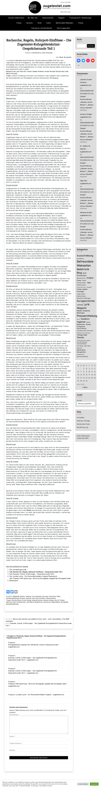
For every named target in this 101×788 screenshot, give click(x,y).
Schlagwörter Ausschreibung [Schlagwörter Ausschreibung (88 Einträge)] (81, 327)
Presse (80, 23)
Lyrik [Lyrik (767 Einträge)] (87, 304)
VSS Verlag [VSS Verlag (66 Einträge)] (80, 346)
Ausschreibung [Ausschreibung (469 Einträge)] (85, 255)
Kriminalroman (21, 602)
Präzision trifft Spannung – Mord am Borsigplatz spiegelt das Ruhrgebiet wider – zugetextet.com (38, 685)
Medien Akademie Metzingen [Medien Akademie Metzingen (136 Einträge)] (83, 312)
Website (12, 750)
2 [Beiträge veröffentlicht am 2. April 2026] (86, 369)
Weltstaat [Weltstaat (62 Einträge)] (79, 348)
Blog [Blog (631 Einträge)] (79, 272)
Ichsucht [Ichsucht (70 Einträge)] (89, 287)
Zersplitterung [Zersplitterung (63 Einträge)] (80, 354)
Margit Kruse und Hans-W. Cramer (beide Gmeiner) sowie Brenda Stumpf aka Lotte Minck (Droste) (37, 72)
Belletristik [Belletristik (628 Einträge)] (83, 269)
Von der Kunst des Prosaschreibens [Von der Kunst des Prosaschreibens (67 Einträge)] (82, 342)
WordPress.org (82, 427)
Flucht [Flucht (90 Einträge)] (84, 280)
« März (85, 387)
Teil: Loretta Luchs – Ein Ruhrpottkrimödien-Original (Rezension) (33, 576)
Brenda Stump (16, 600)
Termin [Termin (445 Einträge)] (80, 337)
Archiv (79, 400)
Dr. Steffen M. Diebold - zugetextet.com (85, 149)
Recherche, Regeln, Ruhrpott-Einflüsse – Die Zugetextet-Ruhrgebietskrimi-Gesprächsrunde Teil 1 (38, 44)
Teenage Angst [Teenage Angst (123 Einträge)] (82, 335)
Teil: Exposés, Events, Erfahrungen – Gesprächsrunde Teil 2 (32, 574)
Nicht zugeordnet (63, 28)
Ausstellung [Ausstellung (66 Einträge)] (80, 258)
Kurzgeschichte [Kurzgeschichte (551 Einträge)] (86, 300)
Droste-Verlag (26, 600)
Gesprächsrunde (37, 600)
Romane (22, 598)
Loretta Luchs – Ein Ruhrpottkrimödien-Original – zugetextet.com (40, 695)
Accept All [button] (94, 784)
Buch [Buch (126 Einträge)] (84, 273)
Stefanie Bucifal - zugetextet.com (86, 214)
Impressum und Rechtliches (41, 28)
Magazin (61, 18)
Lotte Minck (30, 602)
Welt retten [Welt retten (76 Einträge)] (87, 346)
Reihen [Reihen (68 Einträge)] (88, 322)
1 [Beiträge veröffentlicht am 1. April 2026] (83, 369)
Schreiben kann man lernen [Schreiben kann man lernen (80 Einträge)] (85, 330)
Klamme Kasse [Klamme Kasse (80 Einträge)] (81, 296)
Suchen (91, 46)
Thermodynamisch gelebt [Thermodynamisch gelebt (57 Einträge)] (83, 340)
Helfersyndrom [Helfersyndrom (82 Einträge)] (81, 285)
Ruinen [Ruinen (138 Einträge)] (88, 324)
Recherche (47, 602)
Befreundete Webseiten (64, 23)
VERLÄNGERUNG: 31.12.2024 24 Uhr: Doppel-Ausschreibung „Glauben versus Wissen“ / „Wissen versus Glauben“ (87, 99)
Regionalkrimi (55, 602)
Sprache (29, 23)
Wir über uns (32, 18)
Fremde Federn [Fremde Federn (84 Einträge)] (81, 283)
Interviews (52, 596)
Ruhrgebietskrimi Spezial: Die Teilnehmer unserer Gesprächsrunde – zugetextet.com (33, 646)
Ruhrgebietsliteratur (12, 604)
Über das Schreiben (38, 598)
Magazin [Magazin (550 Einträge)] (82, 308)
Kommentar (14, 715)
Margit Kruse (39, 602)
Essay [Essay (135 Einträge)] (79, 280)
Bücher (22, 596)
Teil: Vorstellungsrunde (17, 570)
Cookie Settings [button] (83, 784)
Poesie (18, 23)
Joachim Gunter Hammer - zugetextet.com (86, 82)
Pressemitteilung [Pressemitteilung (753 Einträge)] (87, 315)
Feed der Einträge (83, 421)
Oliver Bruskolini (47, 53)
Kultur (48, 23)
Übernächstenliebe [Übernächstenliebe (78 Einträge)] (82, 356)
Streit (39, 23)
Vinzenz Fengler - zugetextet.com (86, 115)
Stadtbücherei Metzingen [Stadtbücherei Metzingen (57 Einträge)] (83, 333)
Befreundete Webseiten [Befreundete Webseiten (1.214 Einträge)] (85, 263)
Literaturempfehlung (12, 598)
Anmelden (80, 417)
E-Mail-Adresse (15, 743)
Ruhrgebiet (64, 602)
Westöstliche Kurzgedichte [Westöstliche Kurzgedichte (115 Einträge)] (81, 351)
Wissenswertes (47, 18)
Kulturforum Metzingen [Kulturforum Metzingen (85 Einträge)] (84, 298)
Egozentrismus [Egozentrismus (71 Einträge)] (81, 278)
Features (28, 596)
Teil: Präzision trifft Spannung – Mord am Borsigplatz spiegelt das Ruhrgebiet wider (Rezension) (40, 579)
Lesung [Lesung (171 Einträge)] (80, 305)
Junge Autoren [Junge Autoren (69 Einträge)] (81, 294)
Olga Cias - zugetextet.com (85, 182)
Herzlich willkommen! (16, 18)
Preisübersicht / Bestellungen (80, 18)
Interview (18, 60)
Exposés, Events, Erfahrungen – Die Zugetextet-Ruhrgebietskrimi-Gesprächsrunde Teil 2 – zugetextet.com (32, 659)
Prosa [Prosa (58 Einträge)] (78, 319)
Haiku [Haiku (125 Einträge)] (89, 283)
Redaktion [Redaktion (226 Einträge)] (85, 319)
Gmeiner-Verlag (48, 600)
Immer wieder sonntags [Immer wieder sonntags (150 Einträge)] (82, 290)
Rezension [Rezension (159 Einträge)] (81, 324)
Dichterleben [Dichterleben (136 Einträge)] (81, 275)
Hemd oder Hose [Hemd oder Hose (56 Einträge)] (81, 287)
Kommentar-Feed (83, 424)
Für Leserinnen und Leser (40, 596)
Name (12, 736)
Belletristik (16, 596)
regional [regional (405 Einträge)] (81, 322)
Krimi (14, 602)
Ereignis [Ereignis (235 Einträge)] (90, 278)
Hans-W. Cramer (59, 600)
